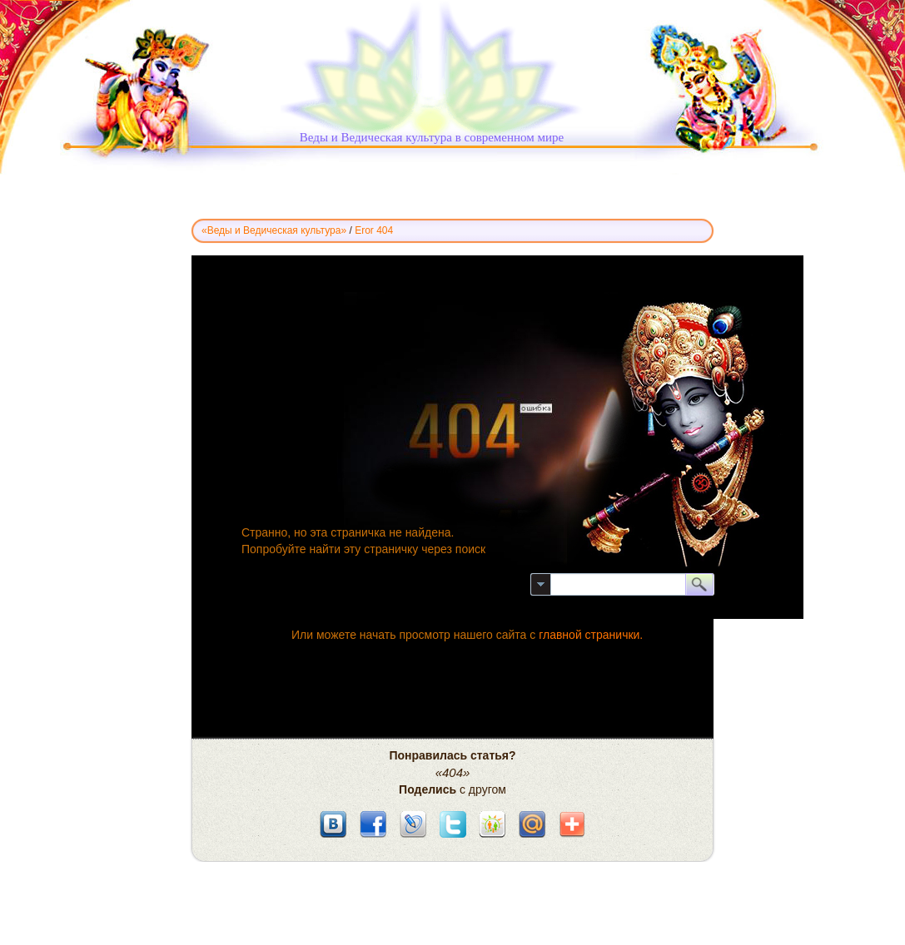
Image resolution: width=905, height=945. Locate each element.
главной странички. (591, 634)
